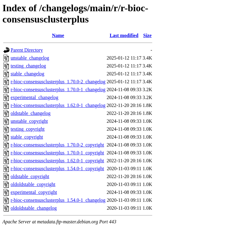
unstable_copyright (29, 121)
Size (147, 35)
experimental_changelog (34, 97)
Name (58, 35)
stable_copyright (27, 136)
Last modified (124, 35)
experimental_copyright (34, 192)
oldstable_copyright (30, 176)
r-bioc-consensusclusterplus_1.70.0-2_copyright (57, 144)
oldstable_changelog (31, 113)
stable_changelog (27, 73)
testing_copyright (28, 129)
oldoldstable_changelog (34, 208)
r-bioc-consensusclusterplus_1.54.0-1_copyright (57, 168)
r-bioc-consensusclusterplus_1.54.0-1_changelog (58, 200)
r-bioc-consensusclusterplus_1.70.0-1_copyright (57, 152)
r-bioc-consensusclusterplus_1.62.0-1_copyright (57, 160)
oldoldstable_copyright (33, 184)
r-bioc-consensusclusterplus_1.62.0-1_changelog (58, 105)
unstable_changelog (30, 57)
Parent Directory (27, 50)
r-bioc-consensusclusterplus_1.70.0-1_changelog (58, 89)
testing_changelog (28, 65)
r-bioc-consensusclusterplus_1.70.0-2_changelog (58, 81)
